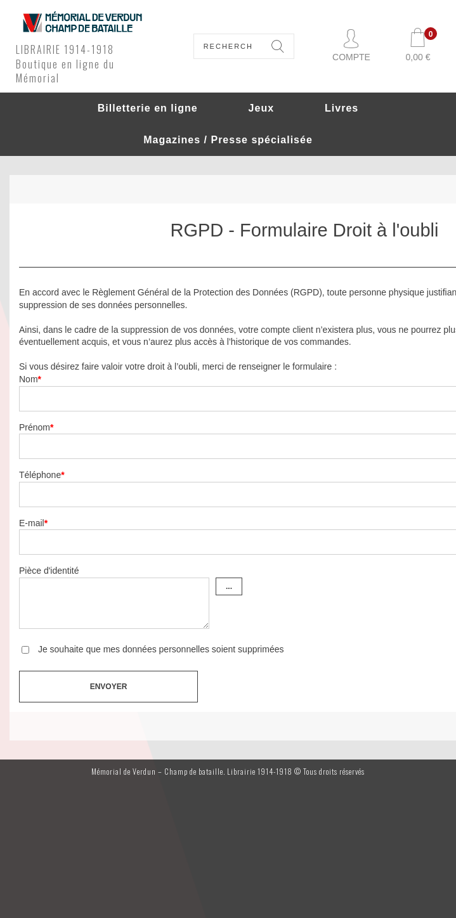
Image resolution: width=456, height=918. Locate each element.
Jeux (261, 108)
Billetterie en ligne (148, 108)
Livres (341, 108)
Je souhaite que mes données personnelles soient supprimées (159, 649)
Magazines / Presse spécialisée (228, 139)
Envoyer (108, 686)
